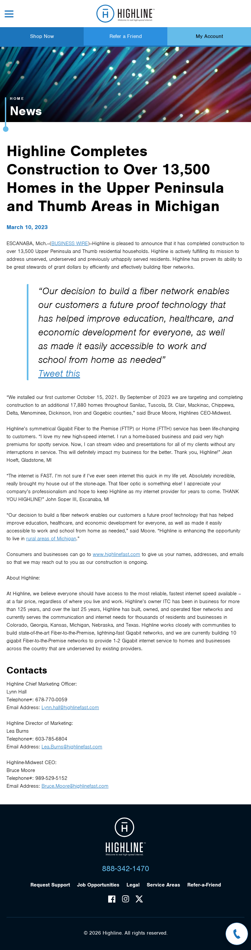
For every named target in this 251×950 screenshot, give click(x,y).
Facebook (111, 899)
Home (17, 98)
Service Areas (163, 885)
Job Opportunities (98, 885)
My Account (209, 36)
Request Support (50, 885)
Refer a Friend (125, 36)
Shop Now (42, 36)
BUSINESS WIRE (69, 243)
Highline (126, 836)
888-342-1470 (125, 868)
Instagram (125, 899)
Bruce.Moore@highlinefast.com (75, 786)
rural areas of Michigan (51, 538)
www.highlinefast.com (116, 554)
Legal (133, 885)
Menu (9, 13)
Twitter (139, 899)
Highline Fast (125, 14)
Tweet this (59, 373)
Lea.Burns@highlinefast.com (72, 747)
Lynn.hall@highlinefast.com (70, 707)
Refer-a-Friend (204, 885)
